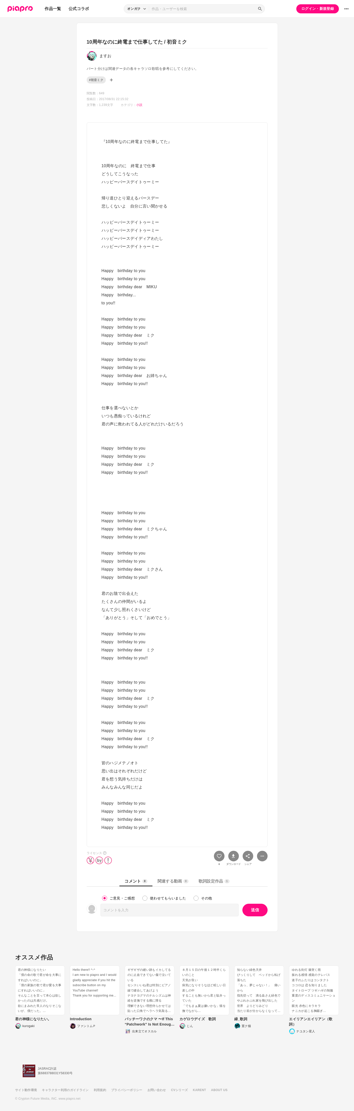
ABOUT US (219, 1090)
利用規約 (100, 1090)
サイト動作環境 (26, 1090)
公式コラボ (79, 9)
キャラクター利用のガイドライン (65, 1090)
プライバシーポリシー (126, 1090)
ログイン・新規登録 (317, 9)
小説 (139, 105)
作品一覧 (53, 9)
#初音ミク (96, 80)
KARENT (199, 1090)
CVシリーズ (179, 1090)
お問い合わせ (156, 1090)
